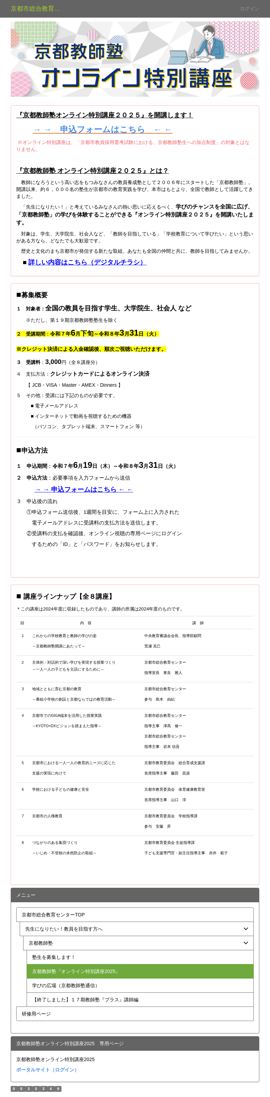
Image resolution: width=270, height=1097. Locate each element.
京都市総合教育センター (40, 8)
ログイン (249, 8)
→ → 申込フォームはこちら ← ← (102, 129)
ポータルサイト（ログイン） (47, 1069)
